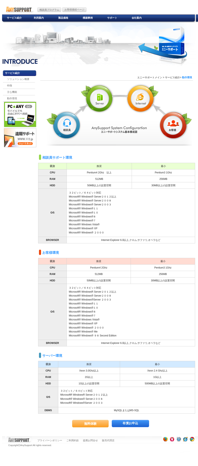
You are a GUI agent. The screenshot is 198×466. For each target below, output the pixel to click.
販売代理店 (108, 440)
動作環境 (12, 98)
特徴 (9, 85)
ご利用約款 (72, 440)
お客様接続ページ (74, 9)
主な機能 (12, 92)
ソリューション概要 (18, 79)
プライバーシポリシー (49, 440)
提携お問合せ (90, 440)
